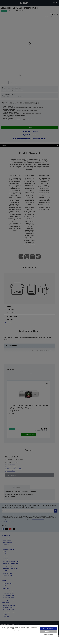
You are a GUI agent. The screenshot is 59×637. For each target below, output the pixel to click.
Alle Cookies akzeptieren (48, 628)
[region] (29, 631)
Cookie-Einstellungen (48, 634)
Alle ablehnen (48, 631)
